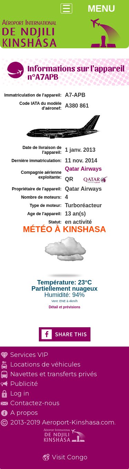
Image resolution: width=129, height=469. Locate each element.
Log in (19, 393)
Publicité (24, 384)
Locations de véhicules (45, 364)
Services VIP (29, 355)
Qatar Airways (83, 169)
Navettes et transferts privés (53, 374)
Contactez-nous (35, 403)
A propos (24, 413)
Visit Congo (69, 457)
